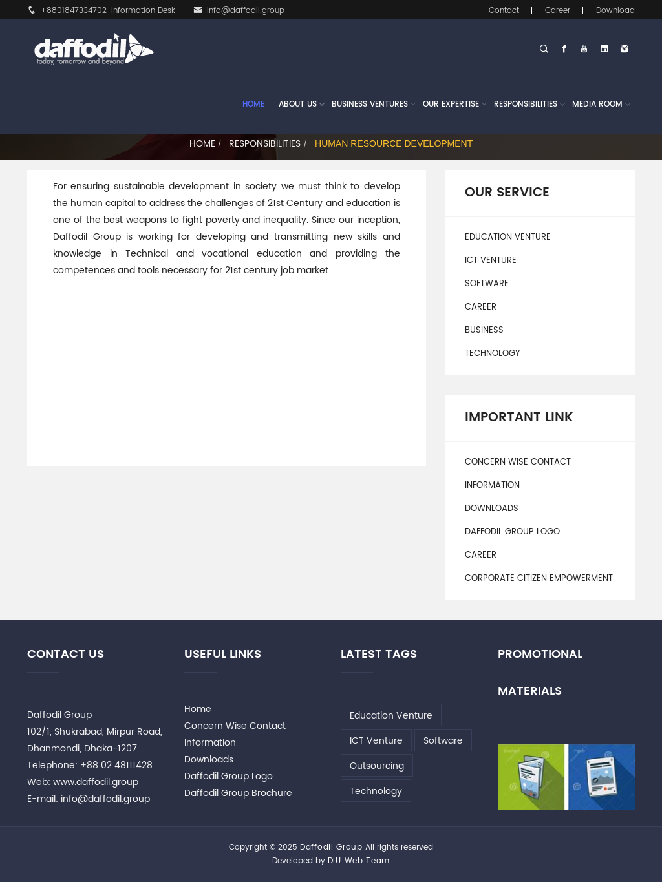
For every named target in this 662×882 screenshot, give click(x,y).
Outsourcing (377, 766)
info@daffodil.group (238, 11)
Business (484, 330)
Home (253, 104)
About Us (298, 105)
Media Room (597, 104)
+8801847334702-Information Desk (101, 11)
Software (487, 284)
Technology (492, 354)
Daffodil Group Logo (512, 532)
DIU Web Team (359, 861)
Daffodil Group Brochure (238, 793)
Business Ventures (370, 105)
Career (557, 11)
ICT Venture (491, 261)
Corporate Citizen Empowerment (539, 578)
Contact (504, 11)
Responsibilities (525, 104)
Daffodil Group (331, 847)
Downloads (491, 509)
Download (615, 11)
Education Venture (508, 237)
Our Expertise (451, 105)
